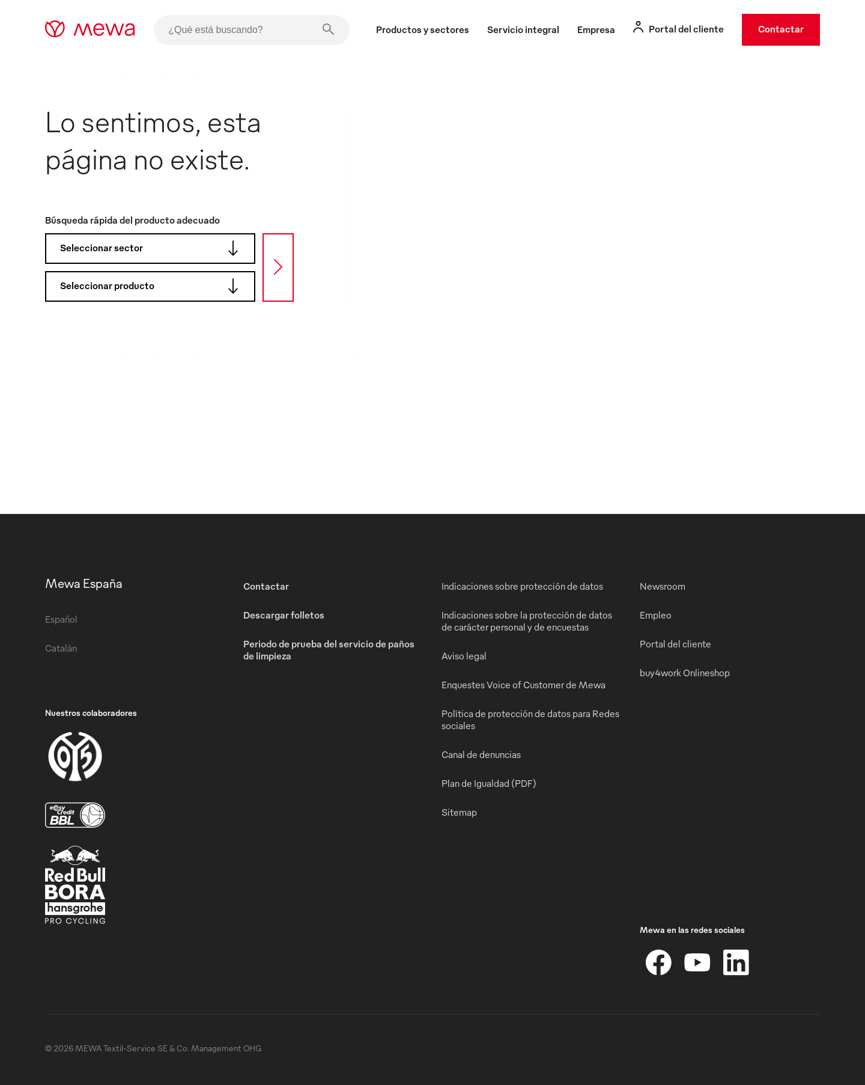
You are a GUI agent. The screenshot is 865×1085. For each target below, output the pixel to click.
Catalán (61, 648)
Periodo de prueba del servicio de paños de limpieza (328, 650)
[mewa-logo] (90, 30)
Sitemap (459, 812)
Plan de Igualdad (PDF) (489, 783)
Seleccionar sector (153, 248)
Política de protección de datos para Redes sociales (530, 720)
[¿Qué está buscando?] (252, 30)
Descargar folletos (283, 615)
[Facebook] (659, 962)
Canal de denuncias (481, 754)
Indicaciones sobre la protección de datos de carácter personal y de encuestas (527, 621)
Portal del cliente (675, 644)
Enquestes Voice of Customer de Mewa (524, 685)
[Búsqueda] (278, 267)
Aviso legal (464, 656)
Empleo (656, 615)
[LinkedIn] (736, 962)
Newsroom (662, 586)
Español (61, 619)
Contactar (781, 29)
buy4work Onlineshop (685, 673)
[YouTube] (697, 962)
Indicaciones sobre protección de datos (522, 586)
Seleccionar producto (153, 286)
